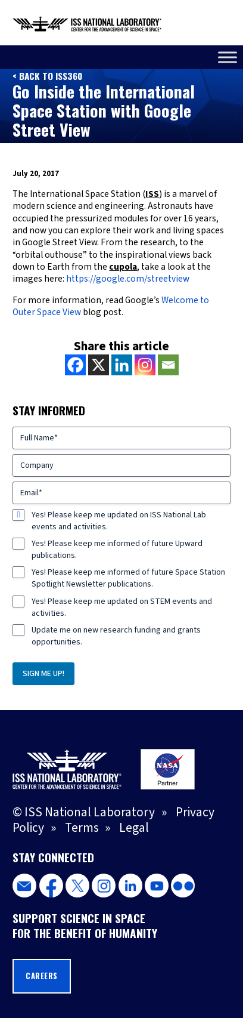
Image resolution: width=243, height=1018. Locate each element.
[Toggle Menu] (227, 57)
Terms (82, 828)
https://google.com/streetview (127, 278)
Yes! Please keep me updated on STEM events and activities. (122, 607)
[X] (98, 364)
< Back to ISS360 (47, 75)
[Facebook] (75, 364)
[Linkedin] (121, 364)
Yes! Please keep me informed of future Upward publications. (117, 550)
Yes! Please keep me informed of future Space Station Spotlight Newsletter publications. (128, 578)
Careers (42, 976)
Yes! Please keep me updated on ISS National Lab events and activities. (119, 521)
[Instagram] (145, 364)
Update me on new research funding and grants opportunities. (116, 636)
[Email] (168, 364)
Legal (134, 828)
